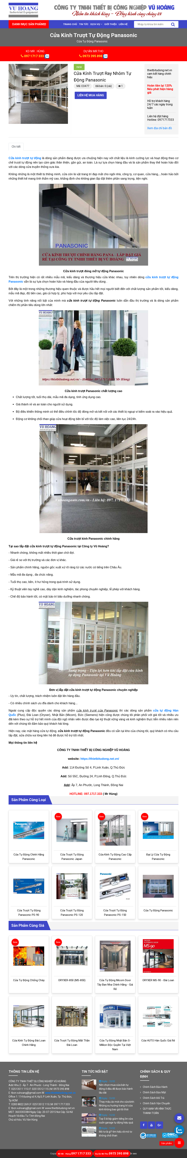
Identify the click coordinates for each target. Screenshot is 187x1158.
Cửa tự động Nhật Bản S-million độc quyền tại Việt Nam (115, 1045)
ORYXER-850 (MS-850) (71, 980)
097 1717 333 (34, 56)
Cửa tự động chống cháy (29, 980)
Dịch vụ (96, 24)
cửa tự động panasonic (92, 41)
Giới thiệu (110, 24)
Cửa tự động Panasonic (158, 910)
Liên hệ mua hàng (90, 95)
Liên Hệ (123, 24)
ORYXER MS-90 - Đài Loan (158, 980)
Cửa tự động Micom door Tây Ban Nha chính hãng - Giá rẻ (115, 985)
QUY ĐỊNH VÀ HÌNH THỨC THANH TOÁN (157, 1111)
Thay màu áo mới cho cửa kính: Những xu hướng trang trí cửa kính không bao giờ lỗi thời (117, 1105)
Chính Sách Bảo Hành (155, 1086)
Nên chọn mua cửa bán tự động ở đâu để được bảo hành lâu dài (116, 1088)
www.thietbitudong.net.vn (60, 1092)
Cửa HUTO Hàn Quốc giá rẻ (158, 1040)
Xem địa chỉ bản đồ (159, 128)
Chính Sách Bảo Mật (154, 1092)
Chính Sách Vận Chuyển (156, 1103)
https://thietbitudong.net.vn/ (99, 758)
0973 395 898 (92, 56)
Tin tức (83, 24)
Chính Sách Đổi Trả (153, 1097)
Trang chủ (70, 24)
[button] (65, 67)
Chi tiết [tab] (16, 146)
